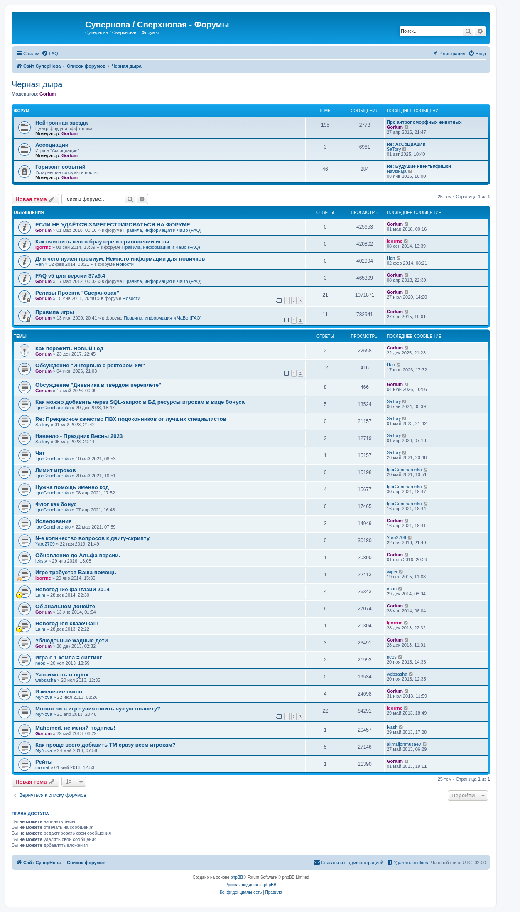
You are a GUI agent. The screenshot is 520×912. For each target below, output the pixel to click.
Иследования (53, 521)
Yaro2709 (45, 543)
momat (42, 767)
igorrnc (43, 247)
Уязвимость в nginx (61, 674)
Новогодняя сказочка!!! (66, 623)
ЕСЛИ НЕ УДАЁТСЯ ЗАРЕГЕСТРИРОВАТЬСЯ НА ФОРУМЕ (112, 224)
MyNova (43, 697)
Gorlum (47, 93)
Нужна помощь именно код (72, 487)
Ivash (392, 727)
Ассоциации (52, 145)
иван (392, 588)
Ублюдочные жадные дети (71, 640)
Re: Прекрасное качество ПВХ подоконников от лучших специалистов (130, 419)
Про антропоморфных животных (424, 122)
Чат (40, 453)
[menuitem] (50, 54)
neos (40, 663)
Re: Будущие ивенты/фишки (419, 166)
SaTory (394, 149)
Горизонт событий (60, 167)
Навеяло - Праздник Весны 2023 (79, 436)
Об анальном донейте (65, 606)
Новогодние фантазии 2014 (72, 589)
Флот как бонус (56, 504)
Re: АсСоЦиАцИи (406, 144)
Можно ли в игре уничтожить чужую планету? (97, 709)
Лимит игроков (55, 470)
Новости (125, 264)
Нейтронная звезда (61, 123)
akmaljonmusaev (404, 744)
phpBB (237, 877)
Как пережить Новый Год (69, 348)
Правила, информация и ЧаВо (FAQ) (162, 230)
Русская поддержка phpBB (250, 885)
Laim (40, 594)
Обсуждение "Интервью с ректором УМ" (90, 365)
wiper (392, 571)
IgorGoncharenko (53, 407)
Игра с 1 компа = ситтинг (68, 657)
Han (39, 264)
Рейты (44, 762)
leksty (41, 560)
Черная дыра (37, 84)
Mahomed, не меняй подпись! (75, 728)
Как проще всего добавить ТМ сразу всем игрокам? (105, 745)
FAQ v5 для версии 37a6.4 (70, 276)
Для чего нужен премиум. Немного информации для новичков (120, 259)
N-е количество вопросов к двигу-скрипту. (93, 538)
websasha (45, 680)
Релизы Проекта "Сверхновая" (77, 293)
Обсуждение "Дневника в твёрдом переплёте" (98, 385)
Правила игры (54, 312)
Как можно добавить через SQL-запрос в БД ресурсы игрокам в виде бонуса (140, 402)
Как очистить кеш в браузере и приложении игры (102, 241)
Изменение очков (58, 691)
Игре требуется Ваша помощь (75, 572)
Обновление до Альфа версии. (77, 555)
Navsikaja (397, 171)
